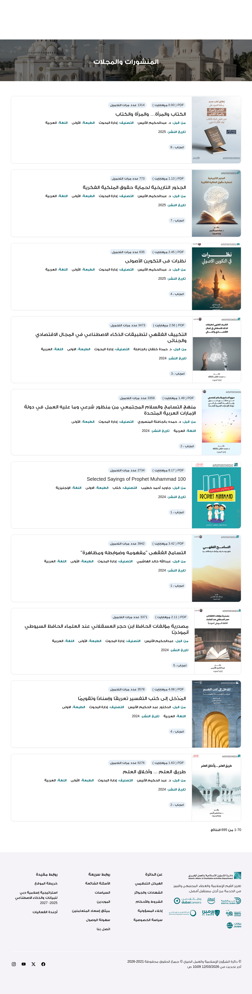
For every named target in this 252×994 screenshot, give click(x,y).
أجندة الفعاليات (44, 912)
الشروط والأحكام (149, 901)
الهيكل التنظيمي (148, 883)
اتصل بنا (103, 929)
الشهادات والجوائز (148, 892)
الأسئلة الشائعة (97, 883)
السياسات (102, 892)
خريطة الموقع (45, 883)
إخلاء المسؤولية (150, 911)
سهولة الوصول (98, 920)
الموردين (103, 901)
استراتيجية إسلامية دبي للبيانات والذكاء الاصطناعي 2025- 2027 (36, 897)
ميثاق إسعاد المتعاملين (91, 911)
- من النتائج (226, 830)
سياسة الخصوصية (147, 920)
